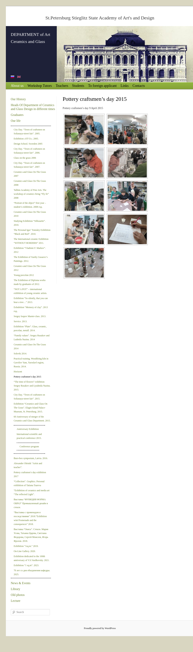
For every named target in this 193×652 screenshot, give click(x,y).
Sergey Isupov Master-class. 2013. (30, 316)
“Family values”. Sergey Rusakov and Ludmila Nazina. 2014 (32, 337)
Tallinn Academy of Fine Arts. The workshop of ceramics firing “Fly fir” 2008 (31, 194)
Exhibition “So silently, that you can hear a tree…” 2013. (31, 300)
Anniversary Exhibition (28, 429)
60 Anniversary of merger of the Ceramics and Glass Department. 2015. (32, 418)
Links (125, 86)
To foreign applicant (102, 86)
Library (15, 589)
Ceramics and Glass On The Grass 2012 (30, 268)
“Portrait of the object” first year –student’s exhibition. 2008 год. (30, 205)
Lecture (15, 600)
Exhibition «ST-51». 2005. (26, 138)
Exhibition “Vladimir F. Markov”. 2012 (30, 250)
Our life (16, 120)
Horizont (18, 371)
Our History (18, 99)
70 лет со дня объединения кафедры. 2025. (32, 572)
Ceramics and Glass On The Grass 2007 (30, 174)
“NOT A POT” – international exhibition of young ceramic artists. (30, 291)
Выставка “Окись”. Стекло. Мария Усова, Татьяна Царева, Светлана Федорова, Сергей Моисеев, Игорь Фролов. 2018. (31, 535)
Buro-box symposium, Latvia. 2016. (31, 458)
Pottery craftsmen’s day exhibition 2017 (30, 474)
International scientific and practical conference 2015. (29, 436)
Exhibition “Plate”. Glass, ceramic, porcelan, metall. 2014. (30, 328)
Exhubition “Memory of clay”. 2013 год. (31, 309)
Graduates (17, 114)
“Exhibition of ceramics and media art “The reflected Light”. (32, 492)
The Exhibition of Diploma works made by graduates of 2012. (30, 282)
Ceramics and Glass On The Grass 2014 (30, 346)
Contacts (139, 86)
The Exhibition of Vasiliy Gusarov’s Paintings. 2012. (31, 259)
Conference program (29, 446)
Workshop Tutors (40, 86)
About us (17, 86)
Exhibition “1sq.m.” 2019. (26, 546)
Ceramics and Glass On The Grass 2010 (30, 214)
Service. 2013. (20, 321)
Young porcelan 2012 (24, 275)
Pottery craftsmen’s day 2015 (27, 376)
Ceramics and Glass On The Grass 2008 (30, 183)
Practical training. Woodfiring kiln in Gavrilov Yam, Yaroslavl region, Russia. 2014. (31, 362)
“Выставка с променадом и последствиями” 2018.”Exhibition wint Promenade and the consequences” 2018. (30, 518)
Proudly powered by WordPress (100, 628)
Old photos (18, 595)
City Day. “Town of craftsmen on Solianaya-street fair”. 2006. (29, 150)
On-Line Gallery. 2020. (25, 551)
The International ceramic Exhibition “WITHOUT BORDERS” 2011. (31, 241)
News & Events (20, 583)
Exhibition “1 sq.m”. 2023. (26, 565)
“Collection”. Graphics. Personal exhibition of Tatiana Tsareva (29, 483)
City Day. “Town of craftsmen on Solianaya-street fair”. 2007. (29, 165)
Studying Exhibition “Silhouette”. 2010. (29, 223)
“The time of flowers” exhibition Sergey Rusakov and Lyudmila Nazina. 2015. (32, 385)
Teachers (62, 86)
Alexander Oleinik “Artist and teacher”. (28, 465)
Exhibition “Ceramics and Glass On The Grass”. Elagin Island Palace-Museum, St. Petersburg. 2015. (30, 407)
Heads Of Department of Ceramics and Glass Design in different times (33, 107)
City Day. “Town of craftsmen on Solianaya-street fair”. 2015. (29, 396)
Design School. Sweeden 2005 (28, 143)
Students (78, 86)
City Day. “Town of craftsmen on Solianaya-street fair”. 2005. (29, 131)
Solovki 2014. (20, 353)
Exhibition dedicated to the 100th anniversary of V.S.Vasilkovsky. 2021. (31, 558)
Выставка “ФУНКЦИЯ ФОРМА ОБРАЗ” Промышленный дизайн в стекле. (31, 503)
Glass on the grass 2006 (25, 157)
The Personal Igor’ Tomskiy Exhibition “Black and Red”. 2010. (32, 232)
